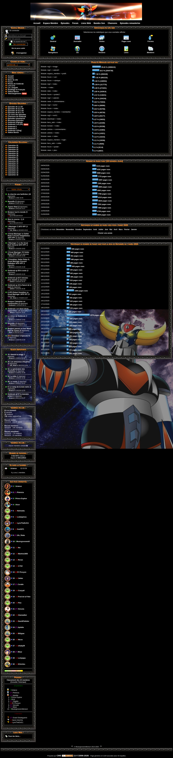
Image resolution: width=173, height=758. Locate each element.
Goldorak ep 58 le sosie (17, 271)
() (18, 682)
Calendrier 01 (13, 146)
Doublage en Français (16, 90)
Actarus (11, 198)
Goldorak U (12, 127)
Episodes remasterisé (16, 118)
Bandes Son (99, 23)
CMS (59, 755)
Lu (10, 216)
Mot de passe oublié (18, 48)
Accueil (36, 23)
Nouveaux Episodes (16, 120)
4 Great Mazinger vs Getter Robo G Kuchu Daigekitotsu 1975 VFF (19, 236)
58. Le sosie (12, 382)
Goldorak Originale (15, 122)
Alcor (10, 332)
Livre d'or (11, 86)
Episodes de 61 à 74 (16, 113)
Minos (11, 312)
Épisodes (65, 23)
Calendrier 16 (13, 175)
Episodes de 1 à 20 (15, 107)
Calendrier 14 (13, 171)
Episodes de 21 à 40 (16, 109)
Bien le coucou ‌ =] (15, 219)
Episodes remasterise (130, 23)
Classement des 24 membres (18, 680)
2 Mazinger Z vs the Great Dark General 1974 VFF (18, 244)
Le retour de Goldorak (16, 316)
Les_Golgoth (13, 88)
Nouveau (11, 323)
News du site (13, 80)
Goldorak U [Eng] (14, 130)
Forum (75, 23)
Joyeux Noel (13, 207)
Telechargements (17, 94)
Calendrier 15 (13, 173)
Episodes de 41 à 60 (16, 111)
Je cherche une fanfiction (18, 194)
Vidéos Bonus (13, 92)
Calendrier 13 (13, 169)
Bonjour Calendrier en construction (16, 302)
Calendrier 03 (13, 149)
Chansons (112, 23)
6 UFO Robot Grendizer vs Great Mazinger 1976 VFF (18, 293)
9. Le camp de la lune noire (18, 387)
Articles (11, 78)
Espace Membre (50, 23)
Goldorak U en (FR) (18, 124)
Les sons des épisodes (17, 115)
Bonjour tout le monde (17, 212)
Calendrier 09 (13, 161)
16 (30, 194)
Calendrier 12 (13, 167)
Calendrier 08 (13, 159)
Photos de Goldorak (16, 84)
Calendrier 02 (13, 147)
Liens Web (86, 23)
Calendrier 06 (13, 155)
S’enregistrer (21, 53)
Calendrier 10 (13, 163)
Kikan (14, 671)
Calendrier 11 (13, 165)
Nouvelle (11, 201)
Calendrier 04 (13, 151)
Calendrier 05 (13, 153)
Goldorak (11, 305)
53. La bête (12, 376)
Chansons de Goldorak (17, 117)
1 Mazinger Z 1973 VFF (17, 227)
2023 (19, 671)
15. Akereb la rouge (15, 355)
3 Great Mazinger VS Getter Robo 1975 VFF (18, 253)
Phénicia (12, 325)
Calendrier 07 (13, 157)
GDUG (11, 281)
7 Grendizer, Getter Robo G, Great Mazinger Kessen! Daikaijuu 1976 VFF (19, 261)
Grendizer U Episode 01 (19, 336)
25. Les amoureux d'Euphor (19, 362)
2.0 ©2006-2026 (75, 755)
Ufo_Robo (12, 230)
